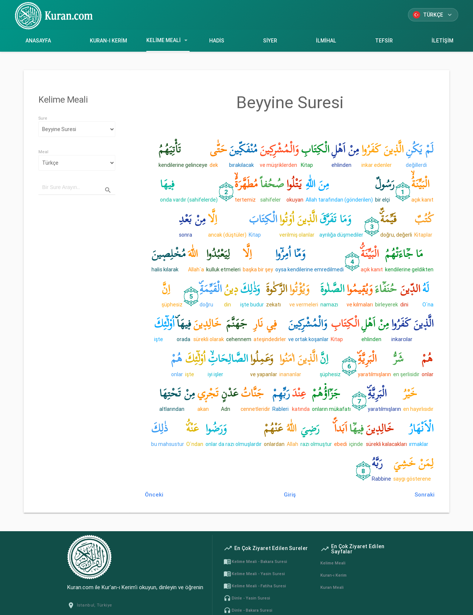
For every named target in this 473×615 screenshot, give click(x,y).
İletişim (442, 41)
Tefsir (384, 41)
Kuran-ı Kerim (108, 41)
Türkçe (433, 14)
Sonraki (425, 494)
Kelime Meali (168, 40)
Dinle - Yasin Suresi (247, 598)
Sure (42, 118)
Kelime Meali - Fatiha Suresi (255, 586)
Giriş (290, 494)
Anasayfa (38, 41)
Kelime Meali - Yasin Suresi (254, 573)
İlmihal (326, 41)
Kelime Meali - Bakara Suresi (255, 561)
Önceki (154, 494)
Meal (43, 151)
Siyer (270, 41)
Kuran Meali (332, 587)
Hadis (217, 41)
